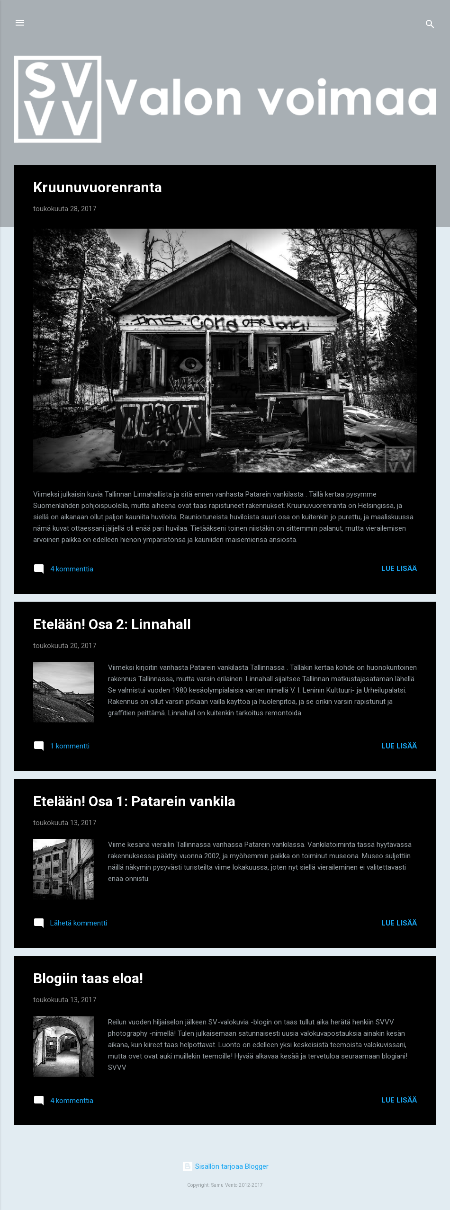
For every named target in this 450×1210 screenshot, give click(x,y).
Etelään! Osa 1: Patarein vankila (134, 801)
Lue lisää (399, 568)
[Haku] (430, 25)
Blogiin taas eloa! (88, 978)
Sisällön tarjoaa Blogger (225, 1166)
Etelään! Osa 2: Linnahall (112, 624)
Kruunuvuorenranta (97, 187)
